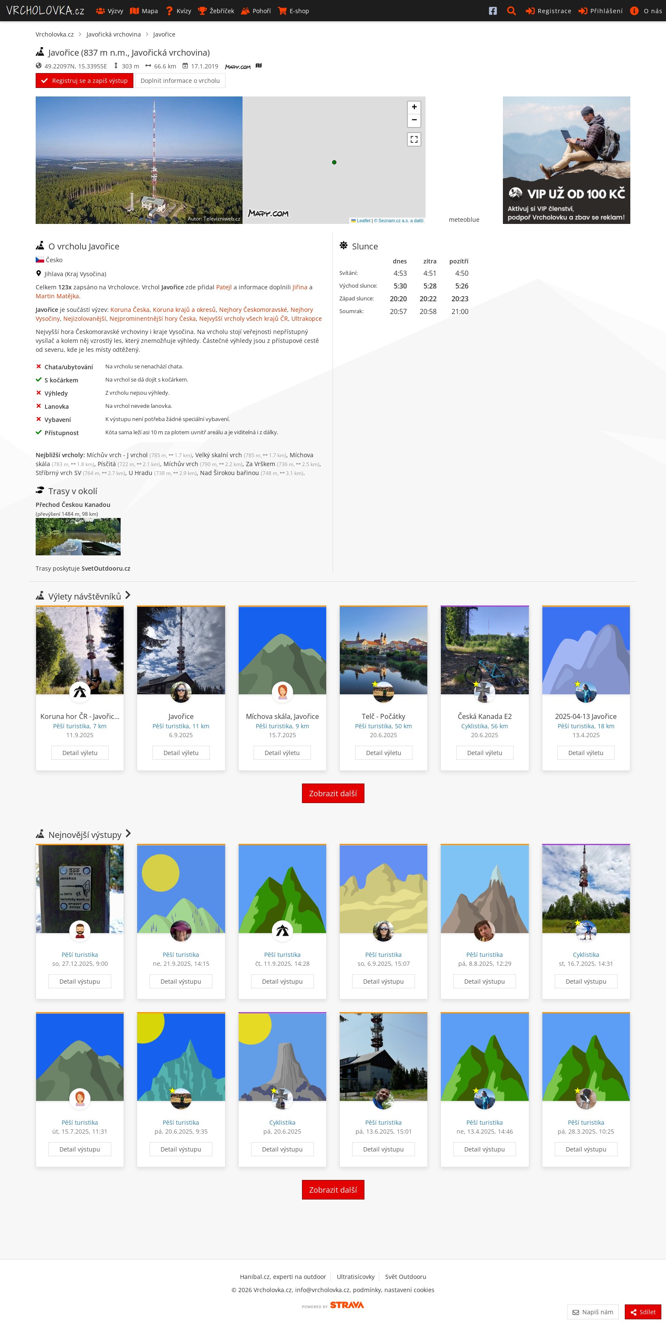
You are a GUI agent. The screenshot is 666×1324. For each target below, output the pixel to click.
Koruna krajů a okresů (184, 310)
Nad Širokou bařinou (251, 473)
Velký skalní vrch (240, 455)
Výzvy (109, 10)
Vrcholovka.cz (55, 34)
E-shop (293, 10)
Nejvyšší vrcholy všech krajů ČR (243, 318)
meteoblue (464, 219)
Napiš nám (593, 1312)
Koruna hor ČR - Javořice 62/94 (89, 716)
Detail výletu (80, 753)
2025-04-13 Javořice (586, 716)
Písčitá (129, 464)
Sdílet (643, 1312)
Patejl (224, 287)
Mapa (144, 10)
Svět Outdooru (405, 1277)
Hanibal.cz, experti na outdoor (283, 1277)
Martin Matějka (57, 296)
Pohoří (256, 10)
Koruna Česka (130, 310)
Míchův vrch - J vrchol (139, 455)
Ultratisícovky (356, 1277)
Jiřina (300, 287)
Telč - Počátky (383, 716)
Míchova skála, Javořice (282, 716)
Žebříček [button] (216, 10)
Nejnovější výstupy (84, 834)
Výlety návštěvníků (84, 596)
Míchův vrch (203, 464)
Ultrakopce (306, 318)
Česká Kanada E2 (485, 716)
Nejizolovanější (84, 318)
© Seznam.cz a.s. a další (398, 220)
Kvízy (178, 10)
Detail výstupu (79, 981)
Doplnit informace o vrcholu (180, 80)
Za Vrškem (282, 464)
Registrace (549, 10)
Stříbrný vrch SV (80, 473)
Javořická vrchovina (114, 34)
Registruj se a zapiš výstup (84, 80)
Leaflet (360, 220)
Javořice (164, 34)
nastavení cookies (409, 1290)
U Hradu (163, 473)
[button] (513, 10)
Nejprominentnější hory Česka (153, 318)
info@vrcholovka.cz (322, 1290)
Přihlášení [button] (601, 10)
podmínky (367, 1290)
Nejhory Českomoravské (253, 310)
